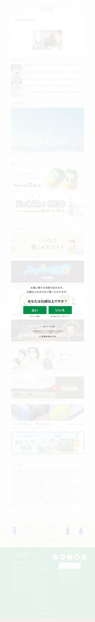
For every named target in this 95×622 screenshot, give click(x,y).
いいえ (60, 310)
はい (35, 310)
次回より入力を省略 (48, 326)
